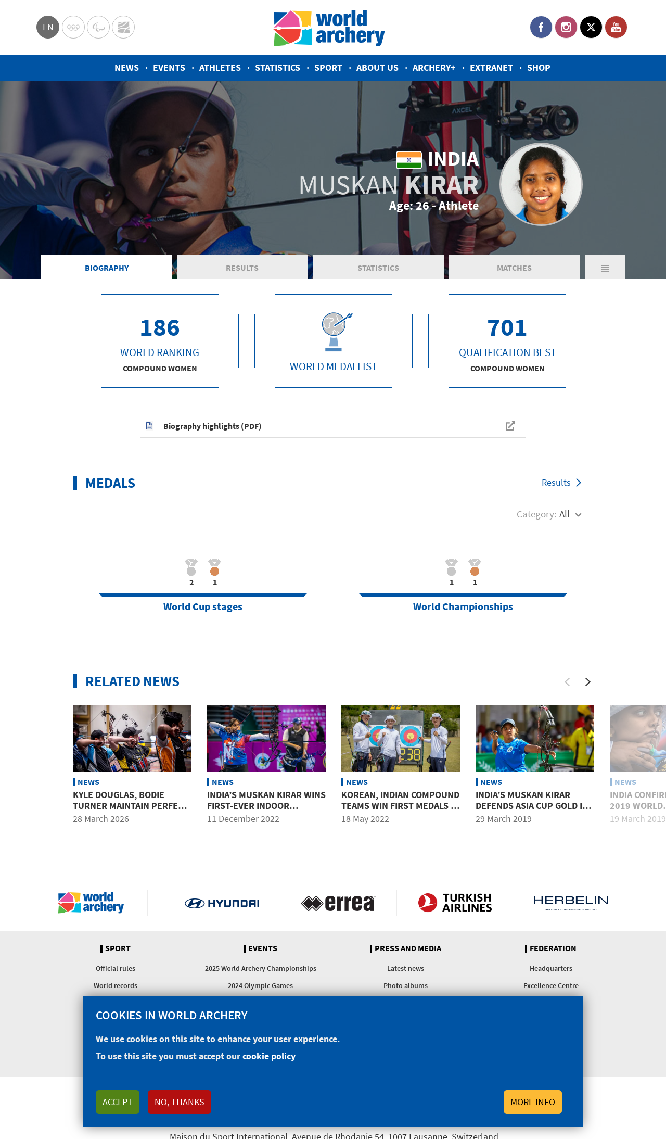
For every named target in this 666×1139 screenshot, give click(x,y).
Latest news (405, 968)
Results (242, 267)
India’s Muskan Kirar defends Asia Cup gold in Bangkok (532, 806)
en (48, 27)
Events (169, 67)
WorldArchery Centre (123, 27)
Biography (107, 267)
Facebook (541, 27)
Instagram (566, 27)
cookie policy (269, 1056)
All (564, 514)
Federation (553, 948)
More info (532, 1102)
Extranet (491, 67)
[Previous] (567, 682)
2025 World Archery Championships (260, 968)
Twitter (591, 27)
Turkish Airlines (455, 903)
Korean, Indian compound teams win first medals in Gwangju (400, 806)
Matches (514, 267)
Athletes (220, 67)
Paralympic (98, 27)
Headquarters (551, 968)
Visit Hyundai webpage (222, 903)
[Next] (588, 682)
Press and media (408, 948)
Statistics (277, 67)
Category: (537, 514)
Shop (538, 67)
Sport (328, 67)
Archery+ (434, 67)
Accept (118, 1102)
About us (377, 67)
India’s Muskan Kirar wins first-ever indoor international (266, 806)
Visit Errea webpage (338, 903)
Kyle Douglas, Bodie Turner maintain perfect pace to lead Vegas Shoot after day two (131, 811)
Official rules (115, 968)
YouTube (616, 27)
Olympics (73, 27)
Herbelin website (571, 903)
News (126, 67)
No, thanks (179, 1102)
